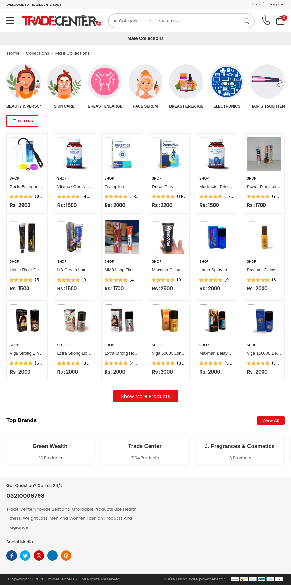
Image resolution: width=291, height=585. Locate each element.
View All (270, 420)
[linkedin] (52, 555)
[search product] (246, 20)
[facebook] (11, 555)
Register (277, 4)
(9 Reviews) (229, 280)
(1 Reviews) (134, 196)
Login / (258, 4)
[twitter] (25, 555)
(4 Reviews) (87, 196)
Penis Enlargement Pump (33, 186)
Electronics (226, 106)
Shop (14, 178)
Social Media (19, 542)
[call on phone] (266, 20)
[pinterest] (66, 555)
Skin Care (64, 106)
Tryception (114, 186)
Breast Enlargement (105, 106)
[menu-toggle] (10, 21)
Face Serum (145, 106)
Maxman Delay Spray (219, 353)
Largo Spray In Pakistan (221, 269)
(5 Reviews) (39, 280)
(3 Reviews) (277, 196)
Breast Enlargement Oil (186, 106)
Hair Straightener (267, 106)
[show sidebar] (22, 121)
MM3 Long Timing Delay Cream (134, 269)
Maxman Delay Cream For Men (181, 269)
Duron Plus (162, 186)
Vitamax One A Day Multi (80, 186)
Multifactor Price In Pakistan (225, 186)
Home (13, 53)
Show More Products (145, 396)
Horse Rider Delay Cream (34, 269)
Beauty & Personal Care (23, 106)
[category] (132, 21)
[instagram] (39, 555)
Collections (37, 53)
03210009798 (25, 496)
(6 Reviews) (39, 196)
